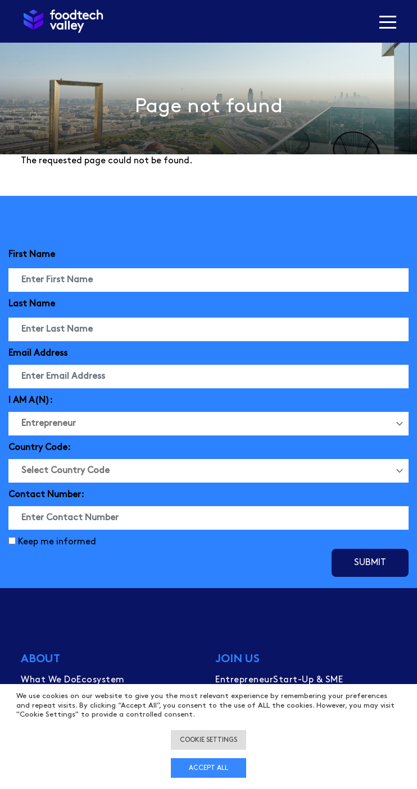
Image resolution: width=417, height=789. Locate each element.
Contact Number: (46, 494)
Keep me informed (57, 542)
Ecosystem (100, 680)
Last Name (31, 304)
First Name (31, 254)
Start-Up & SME (308, 680)
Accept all (208, 768)
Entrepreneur (244, 680)
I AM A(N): (30, 400)
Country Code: (39, 447)
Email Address (37, 353)
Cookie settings (208, 740)
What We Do (48, 680)
